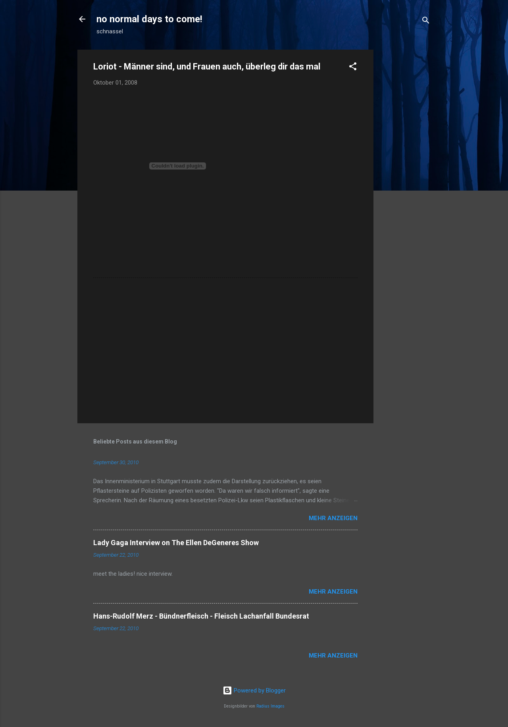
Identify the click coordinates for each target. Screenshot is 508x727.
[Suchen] (426, 22)
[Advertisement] (405, 169)
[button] (353, 68)
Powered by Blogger (254, 690)
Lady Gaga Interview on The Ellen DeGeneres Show (176, 542)
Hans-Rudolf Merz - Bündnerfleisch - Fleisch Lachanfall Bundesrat (201, 616)
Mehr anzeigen (333, 518)
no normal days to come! (149, 19)
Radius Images (270, 706)
